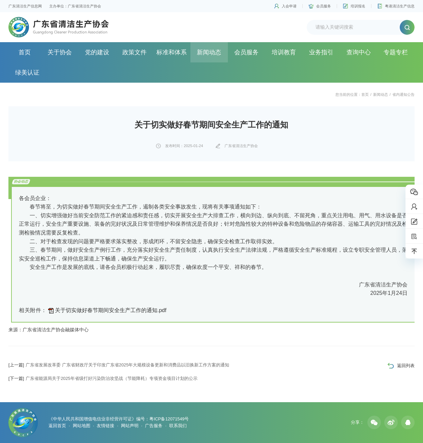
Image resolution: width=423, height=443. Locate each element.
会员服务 (323, 6)
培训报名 (358, 6)
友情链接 (105, 425)
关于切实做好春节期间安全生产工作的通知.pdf (111, 310)
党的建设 (97, 52)
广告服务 (153, 425)
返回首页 (57, 425)
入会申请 (289, 6)
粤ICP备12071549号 (169, 418)
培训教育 (284, 52)
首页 (25, 52)
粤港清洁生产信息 (400, 6)
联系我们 (178, 425)
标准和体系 (171, 52)
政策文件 (134, 52)
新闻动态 (209, 52)
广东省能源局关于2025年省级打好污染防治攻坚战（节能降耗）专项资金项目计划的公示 (103, 378)
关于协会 (60, 52)
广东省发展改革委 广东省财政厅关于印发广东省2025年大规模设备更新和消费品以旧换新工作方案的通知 (118, 364)
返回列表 (406, 365)
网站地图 (81, 425)
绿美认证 (27, 72)
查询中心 (358, 52)
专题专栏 (396, 52)
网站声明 (130, 425)
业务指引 (321, 52)
